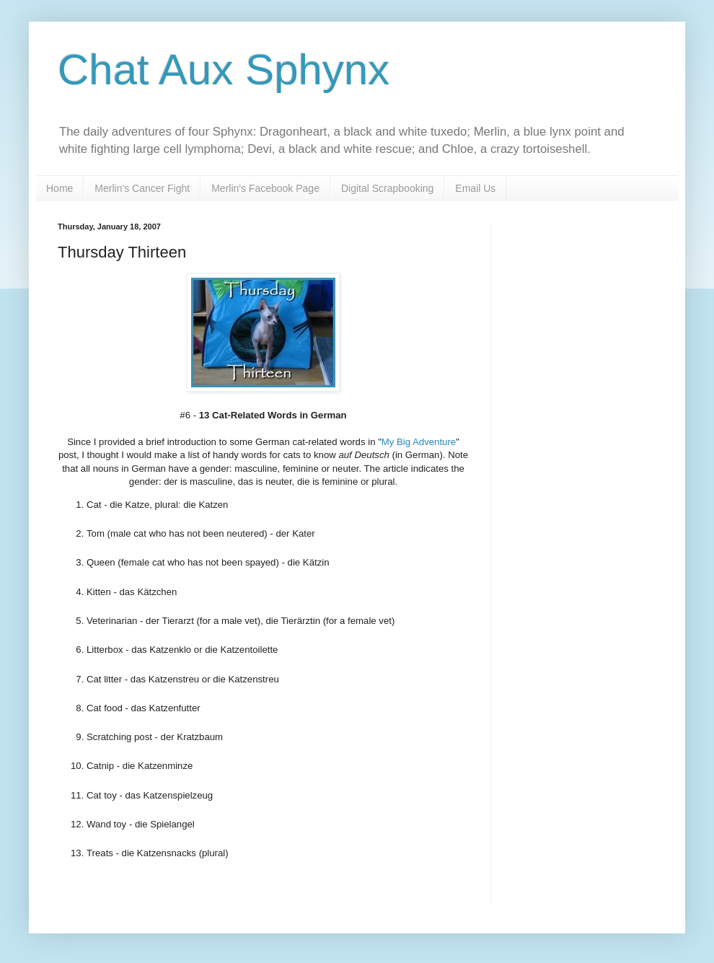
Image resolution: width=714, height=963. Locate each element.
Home (59, 188)
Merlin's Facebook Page (265, 188)
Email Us (475, 188)
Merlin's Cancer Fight (142, 188)
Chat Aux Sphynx (223, 69)
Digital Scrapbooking (387, 188)
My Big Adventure (419, 441)
